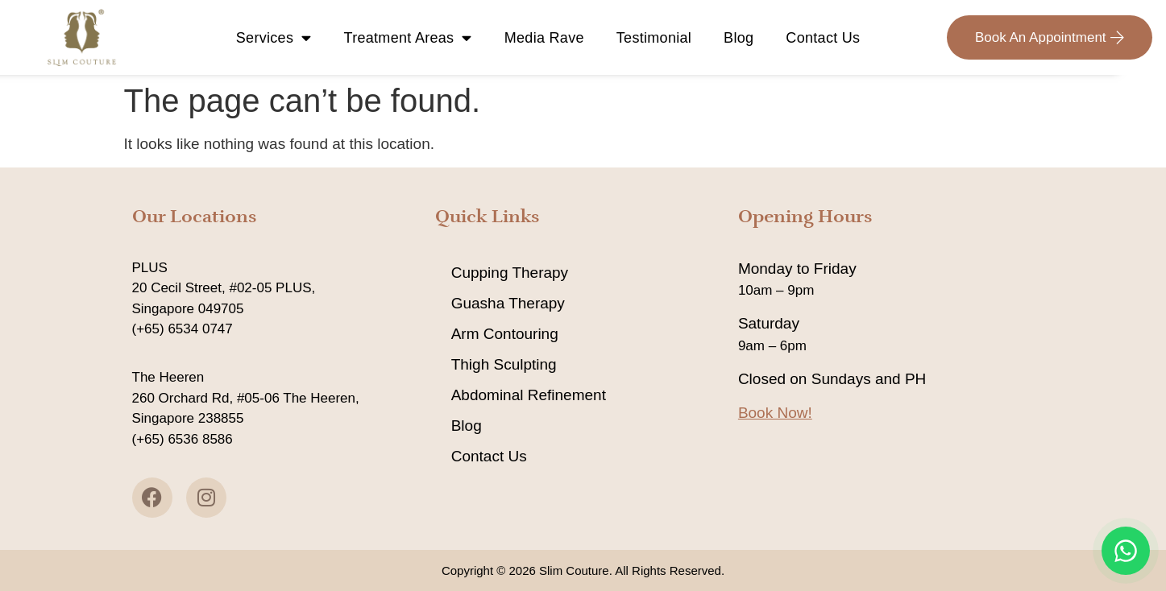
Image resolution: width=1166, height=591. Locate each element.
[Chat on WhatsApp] (1126, 551)
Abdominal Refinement (528, 394)
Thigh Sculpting (504, 364)
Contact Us (823, 38)
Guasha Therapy (508, 303)
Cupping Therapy (509, 272)
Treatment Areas (408, 37)
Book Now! (775, 412)
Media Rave (544, 38)
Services (274, 37)
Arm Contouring (504, 333)
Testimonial (653, 38)
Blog (738, 38)
